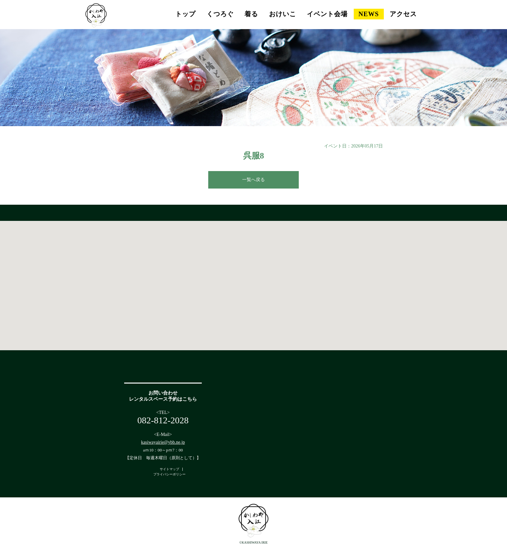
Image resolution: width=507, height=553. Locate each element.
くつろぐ (220, 13)
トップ (185, 13)
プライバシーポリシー (169, 474)
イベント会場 (327, 13)
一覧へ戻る (253, 179)
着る (251, 13)
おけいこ (282, 13)
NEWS (369, 13)
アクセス (403, 13)
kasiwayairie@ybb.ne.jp (163, 442)
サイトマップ (169, 469)
